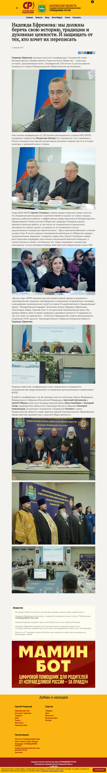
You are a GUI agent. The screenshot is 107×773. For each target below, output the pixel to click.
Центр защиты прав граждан (26, 741)
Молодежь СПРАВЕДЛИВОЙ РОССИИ (26, 745)
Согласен (99, 770)
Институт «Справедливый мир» (27, 739)
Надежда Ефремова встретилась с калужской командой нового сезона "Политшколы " (51, 617)
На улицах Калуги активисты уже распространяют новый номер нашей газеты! (48, 612)
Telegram (18, 716)
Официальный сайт (22, 711)
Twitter (18, 720)
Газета (67, 17)
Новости (38, 17)
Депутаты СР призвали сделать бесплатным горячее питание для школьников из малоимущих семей (49, 633)
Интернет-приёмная (23, 713)
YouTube (48, 720)
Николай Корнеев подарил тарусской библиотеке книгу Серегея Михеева (46, 622)
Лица (47, 17)
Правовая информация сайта (52, 771)
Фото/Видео (57, 17)
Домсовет (19, 752)
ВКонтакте (19, 723)
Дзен (17, 718)
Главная (29, 17)
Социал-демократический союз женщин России (27, 749)
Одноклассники (21, 725)
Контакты (77, 17)
